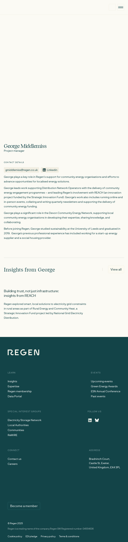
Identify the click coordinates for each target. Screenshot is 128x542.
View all (116, 269)
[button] (120, 7)
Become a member (24, 506)
